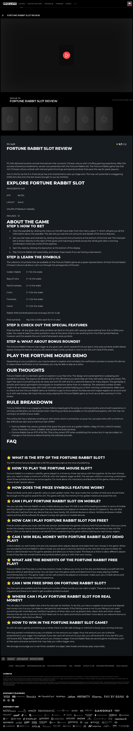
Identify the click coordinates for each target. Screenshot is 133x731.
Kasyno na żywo (35, 4)
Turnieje (59, 4)
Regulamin (20, 666)
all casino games (22, 628)
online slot (16, 419)
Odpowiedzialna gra (36, 666)
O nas (11, 666)
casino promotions (72, 614)
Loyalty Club (88, 666)
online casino (21, 525)
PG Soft (10, 163)
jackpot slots (85, 611)
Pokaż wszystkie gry (122, 100)
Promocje (49, 4)
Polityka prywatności (57, 666)
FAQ (70, 666)
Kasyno (22, 4)
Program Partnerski (105, 666)
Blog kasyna (122, 666)
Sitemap (77, 666)
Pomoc (69, 4)
